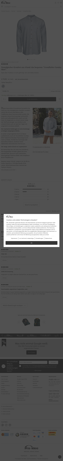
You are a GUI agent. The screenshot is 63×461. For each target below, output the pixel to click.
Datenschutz (48, 238)
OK (31, 243)
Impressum (14, 238)
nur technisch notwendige (26, 238)
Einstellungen (39, 238)
